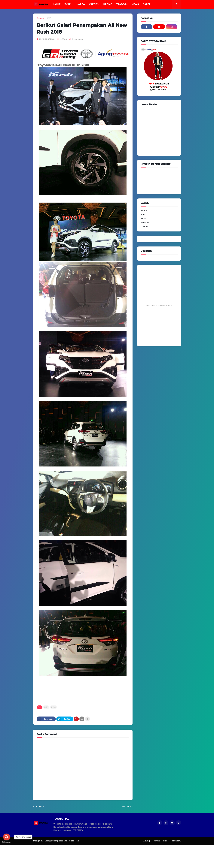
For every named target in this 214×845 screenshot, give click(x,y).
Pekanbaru (176, 841)
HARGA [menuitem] (80, 4)
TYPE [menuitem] (68, 4)
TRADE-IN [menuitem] (121, 4)
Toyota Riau (73, 841)
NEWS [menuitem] (135, 4)
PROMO (144, 227)
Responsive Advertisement (159, 305)
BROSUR (144, 223)
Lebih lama (126, 806)
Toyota (156, 841)
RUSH (53, 707)
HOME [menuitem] (56, 4)
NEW (48, 18)
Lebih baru (39, 806)
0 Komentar (77, 39)
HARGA (144, 210)
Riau (165, 841)
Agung (146, 841)
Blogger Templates (54, 841)
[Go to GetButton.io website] (6, 842)
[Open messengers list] (6, 837)
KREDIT (144, 214)
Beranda (40, 18)
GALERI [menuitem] (147, 4)
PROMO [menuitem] (107, 4)
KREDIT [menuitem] (93, 4)
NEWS (143, 218)
